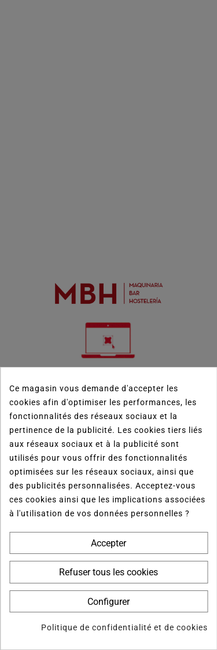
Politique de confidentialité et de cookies (124, 627)
